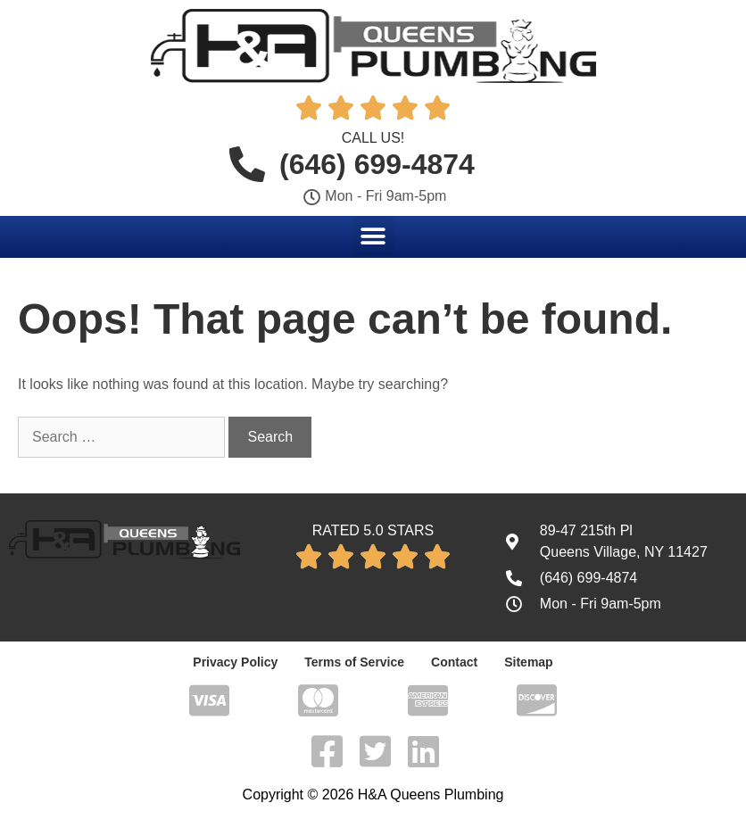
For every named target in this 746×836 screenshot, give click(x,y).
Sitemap (528, 662)
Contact (454, 662)
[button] (373, 236)
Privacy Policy (235, 662)
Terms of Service (354, 662)
